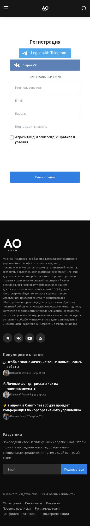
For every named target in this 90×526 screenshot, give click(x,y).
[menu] (6, 8)
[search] (84, 8)
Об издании (12, 503)
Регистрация (45, 177)
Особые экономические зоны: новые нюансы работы (44, 364)
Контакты (53, 503)
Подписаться (74, 469)
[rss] (40, 338)
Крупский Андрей (17, 394)
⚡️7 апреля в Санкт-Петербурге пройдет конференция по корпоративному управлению (42, 407)
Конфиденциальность (19, 514)
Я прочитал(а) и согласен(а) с (45, 139)
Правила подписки (17, 508)
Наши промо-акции (55, 514)
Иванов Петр (14, 416)
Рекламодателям (47, 508)
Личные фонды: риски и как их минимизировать (32, 386)
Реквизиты (33, 503)
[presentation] (45, 156)
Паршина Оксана (17, 373)
